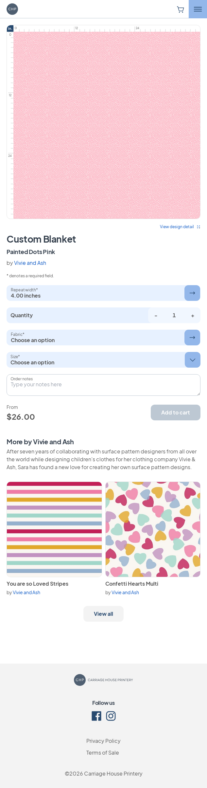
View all (103, 613)
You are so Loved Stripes (37, 583)
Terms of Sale (102, 752)
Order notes (21, 379)
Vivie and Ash (30, 262)
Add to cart (175, 412)
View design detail (180, 226)
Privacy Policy (103, 740)
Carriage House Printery (113, 773)
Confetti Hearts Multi (131, 583)
